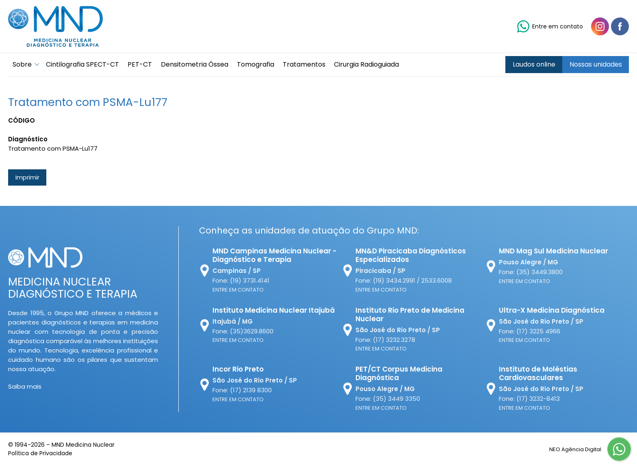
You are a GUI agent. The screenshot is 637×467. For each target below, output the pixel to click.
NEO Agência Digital (570, 450)
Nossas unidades (596, 65)
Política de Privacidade (40, 454)
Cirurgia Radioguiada (375, 65)
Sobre (22, 65)
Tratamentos (311, 65)
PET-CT (143, 65)
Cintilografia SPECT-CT (84, 65)
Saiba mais (24, 387)
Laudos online (534, 65)
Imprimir (27, 178)
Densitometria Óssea (199, 65)
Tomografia (261, 65)
